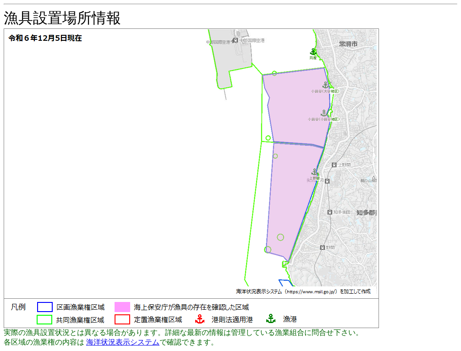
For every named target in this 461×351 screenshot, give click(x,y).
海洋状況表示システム (122, 342)
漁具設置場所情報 (62, 18)
